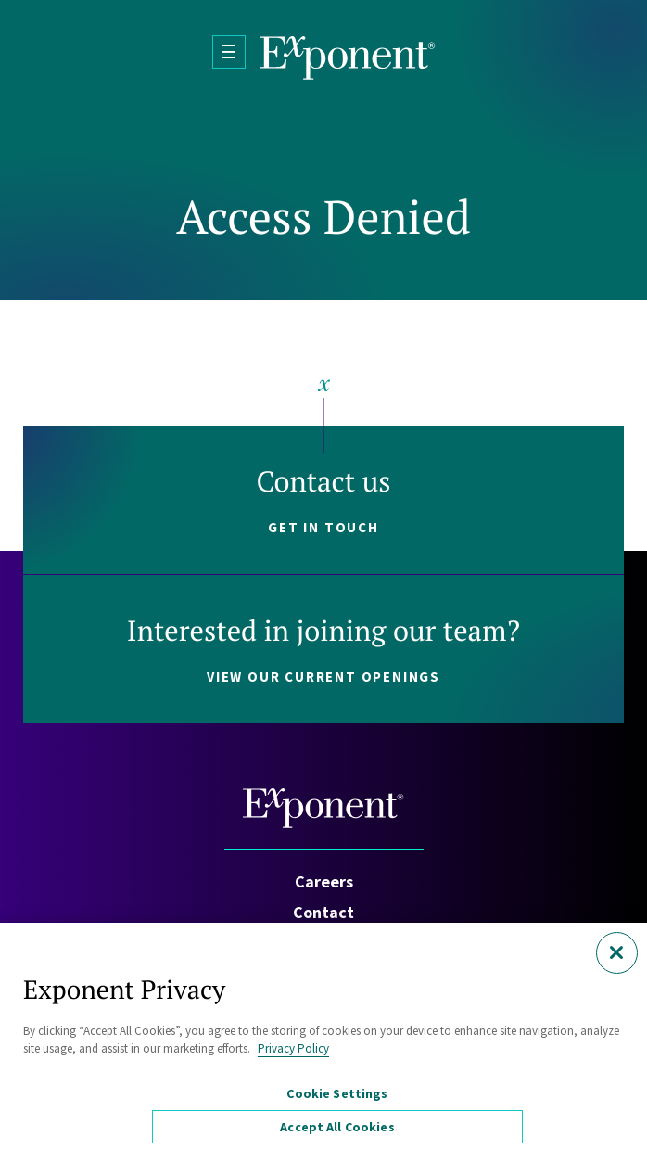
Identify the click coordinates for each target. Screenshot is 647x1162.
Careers (324, 881)
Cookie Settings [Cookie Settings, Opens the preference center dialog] (336, 1093)
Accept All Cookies (337, 1126)
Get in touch (323, 527)
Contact (323, 912)
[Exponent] (348, 58)
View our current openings (323, 676)
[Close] (617, 953)
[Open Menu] (229, 52)
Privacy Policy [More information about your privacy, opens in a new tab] (293, 1048)
